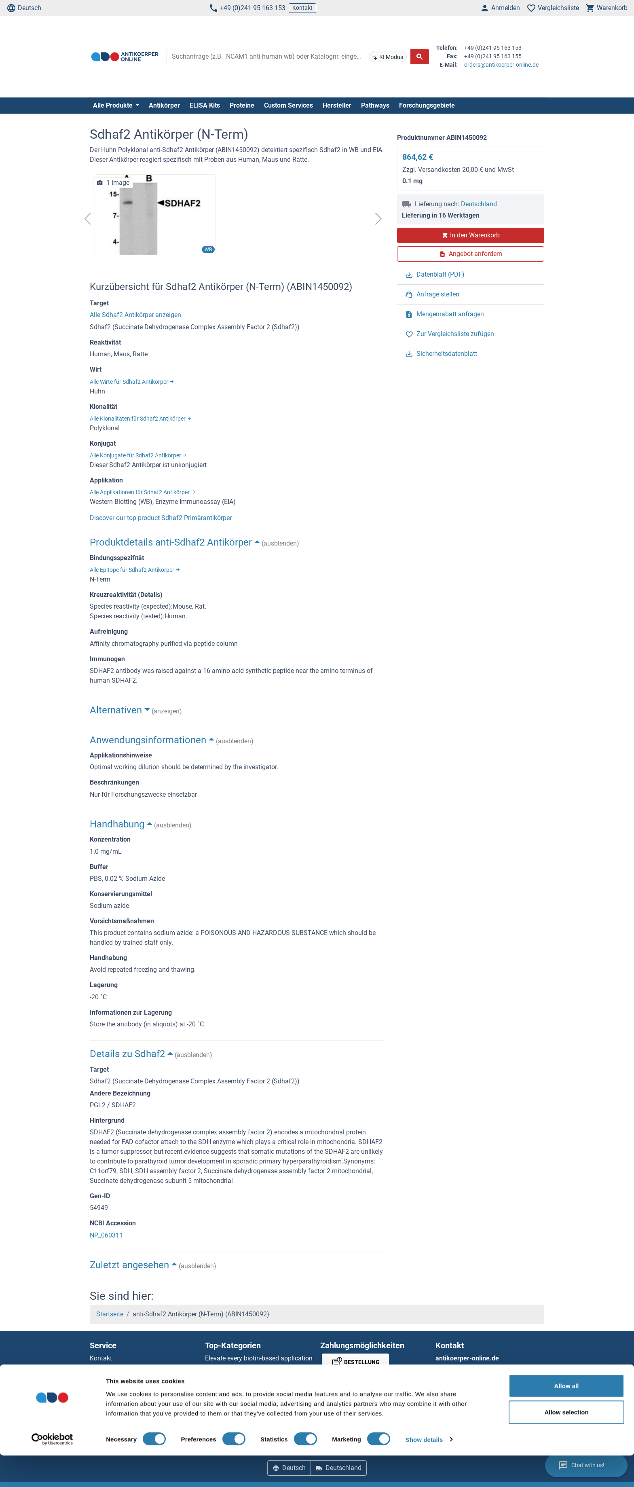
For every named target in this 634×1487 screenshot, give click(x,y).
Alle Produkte (113, 105)
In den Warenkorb (471, 235)
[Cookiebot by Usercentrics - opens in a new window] (52, 1471)
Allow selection (566, 1443)
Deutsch (23, 8)
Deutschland (479, 204)
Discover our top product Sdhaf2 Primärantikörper (161, 518)
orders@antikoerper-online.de (501, 64)
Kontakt (302, 7)
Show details (424, 1471)
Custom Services (288, 105)
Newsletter (105, 1377)
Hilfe (96, 1368)
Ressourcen (106, 1387)
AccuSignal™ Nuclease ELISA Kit (251, 1387)
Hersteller (337, 105)
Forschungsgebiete (427, 105)
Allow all (566, 1417)
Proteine (242, 105)
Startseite (109, 1314)
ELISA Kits (205, 105)
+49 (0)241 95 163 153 (247, 8)
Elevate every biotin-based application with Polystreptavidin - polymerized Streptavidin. (259, 1367)
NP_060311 (106, 1235)
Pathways (375, 105)
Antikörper (164, 105)
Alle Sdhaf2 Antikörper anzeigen (135, 315)
